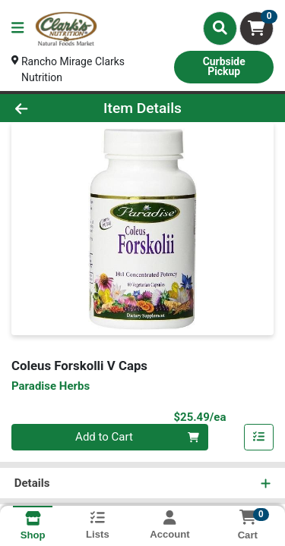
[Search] (220, 28)
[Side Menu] (17, 28)
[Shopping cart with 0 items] (256, 28)
